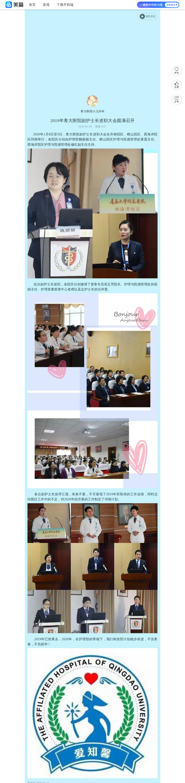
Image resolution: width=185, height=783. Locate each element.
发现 (46, 4)
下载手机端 (65, 4)
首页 (32, 4)
